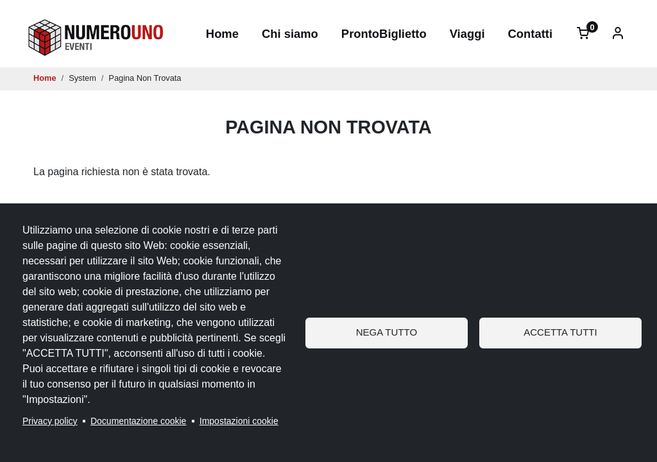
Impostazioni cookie (239, 421)
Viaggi (467, 33)
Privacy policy (50, 421)
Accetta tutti (560, 332)
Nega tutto (386, 332)
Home (222, 33)
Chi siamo (290, 33)
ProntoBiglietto (384, 33)
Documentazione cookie (138, 421)
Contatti (530, 33)
